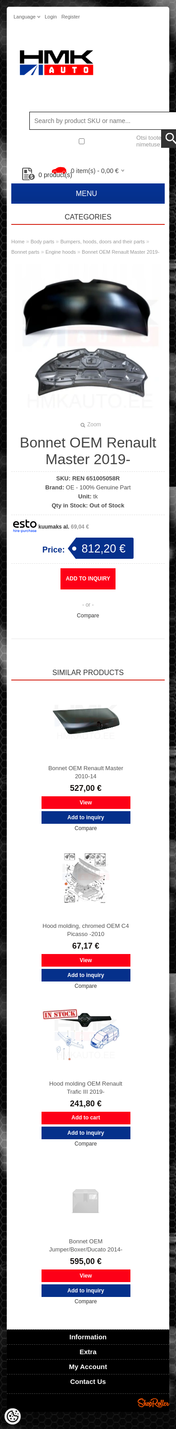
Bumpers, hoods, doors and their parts (102, 241)
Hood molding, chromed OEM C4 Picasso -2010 (85, 929)
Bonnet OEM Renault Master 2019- (120, 252)
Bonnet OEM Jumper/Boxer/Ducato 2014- (86, 1245)
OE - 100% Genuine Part (98, 487)
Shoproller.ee (153, 1402)
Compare (88, 615)
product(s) (47, 175)
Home (17, 241)
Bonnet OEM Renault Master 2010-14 (85, 772)
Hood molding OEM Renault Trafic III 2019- (85, 1087)
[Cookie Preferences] (13, 1416)
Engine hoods (61, 252)
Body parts (43, 241)
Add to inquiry (88, 578)
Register (70, 16)
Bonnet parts (25, 252)
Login (51, 16)
